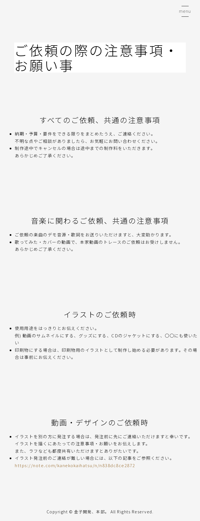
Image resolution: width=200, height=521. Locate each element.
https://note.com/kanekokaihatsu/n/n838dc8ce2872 (75, 465)
